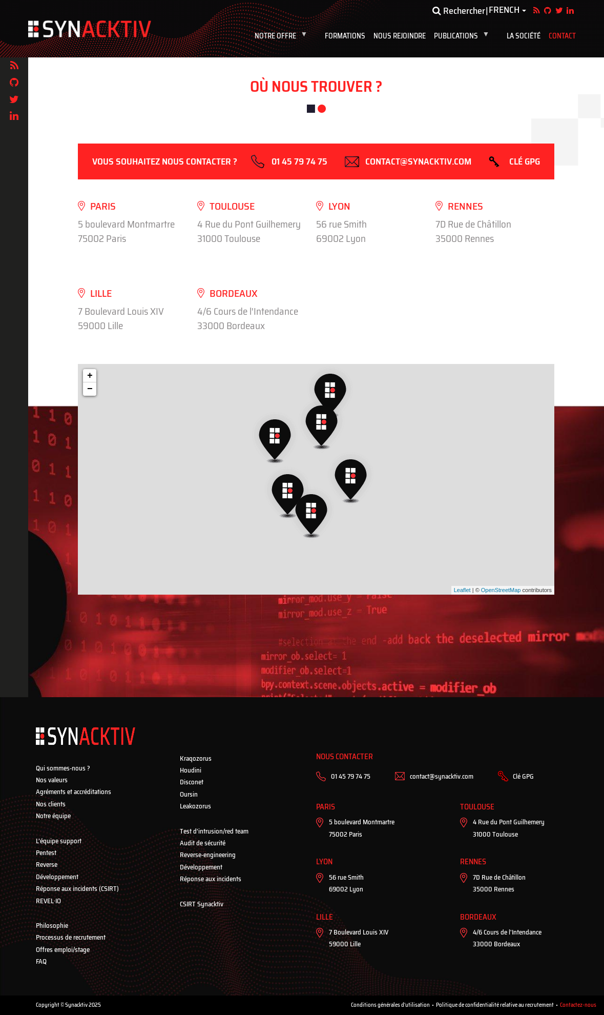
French (504, 10)
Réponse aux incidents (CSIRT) (77, 888)
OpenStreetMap (501, 590)
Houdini (190, 770)
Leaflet (462, 590)
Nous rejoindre (399, 35)
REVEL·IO (48, 901)
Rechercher (458, 11)
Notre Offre (283, 35)
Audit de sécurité (202, 843)
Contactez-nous (578, 1005)
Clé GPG (524, 161)
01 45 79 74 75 (299, 161)
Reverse (46, 864)
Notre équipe (53, 815)
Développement (57, 876)
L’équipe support (58, 841)
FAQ (41, 961)
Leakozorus (195, 806)
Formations (345, 35)
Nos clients (51, 804)
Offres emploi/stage (63, 949)
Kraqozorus (196, 758)
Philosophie (52, 925)
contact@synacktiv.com (418, 161)
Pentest (46, 852)
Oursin (189, 794)
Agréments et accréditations (73, 791)
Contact (562, 35)
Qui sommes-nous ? (63, 768)
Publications (463, 35)
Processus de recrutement (71, 937)
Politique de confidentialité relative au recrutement (495, 1005)
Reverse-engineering (208, 854)
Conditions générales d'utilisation (390, 1005)
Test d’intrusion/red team (214, 831)
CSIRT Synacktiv (201, 904)
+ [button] (90, 376)
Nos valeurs (52, 780)
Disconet (191, 782)
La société (523, 35)
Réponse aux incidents (210, 879)
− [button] (90, 389)
